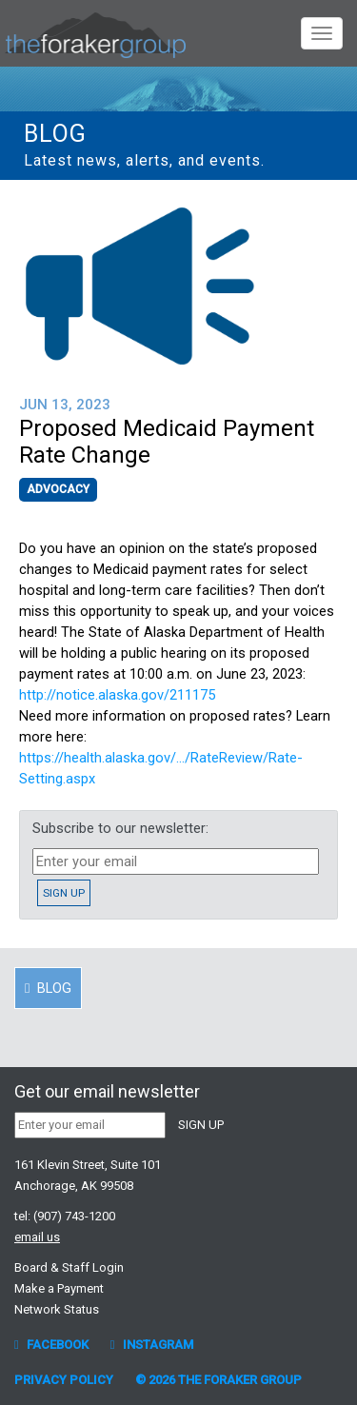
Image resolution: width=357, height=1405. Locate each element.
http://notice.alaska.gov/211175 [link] (117, 694)
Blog (55, 134)
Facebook (51, 1344)
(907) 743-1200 (74, 1216)
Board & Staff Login (69, 1267)
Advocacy (58, 489)
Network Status (56, 1309)
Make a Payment (59, 1288)
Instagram (151, 1344)
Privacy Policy (63, 1380)
